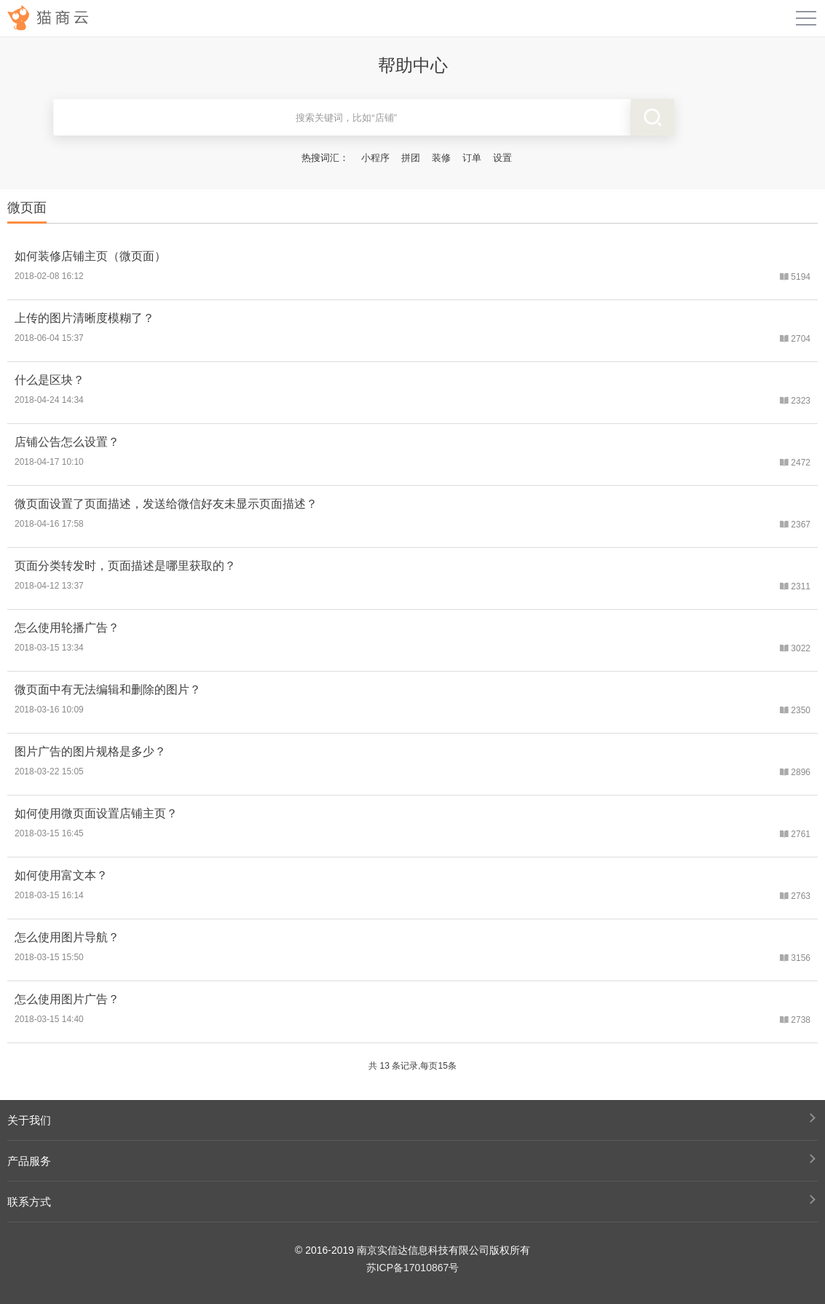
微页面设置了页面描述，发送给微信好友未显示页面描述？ (166, 504)
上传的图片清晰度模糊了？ (84, 318)
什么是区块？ (49, 380)
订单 (471, 157)
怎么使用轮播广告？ (67, 627)
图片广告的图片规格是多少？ (90, 751)
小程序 (375, 157)
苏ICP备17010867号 (412, 1267)
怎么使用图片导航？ (67, 937)
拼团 (410, 157)
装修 (441, 157)
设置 (502, 157)
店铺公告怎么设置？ (67, 442)
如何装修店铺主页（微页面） (90, 256)
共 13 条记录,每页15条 (412, 1066)
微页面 (27, 207)
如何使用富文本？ (61, 875)
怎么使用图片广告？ (67, 999)
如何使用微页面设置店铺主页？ (96, 813)
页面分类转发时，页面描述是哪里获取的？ (125, 565)
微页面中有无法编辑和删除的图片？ (108, 689)
